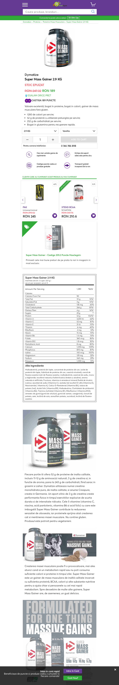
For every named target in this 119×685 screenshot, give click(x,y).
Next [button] (96, 200)
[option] (40, 200)
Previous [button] (23, 200)
